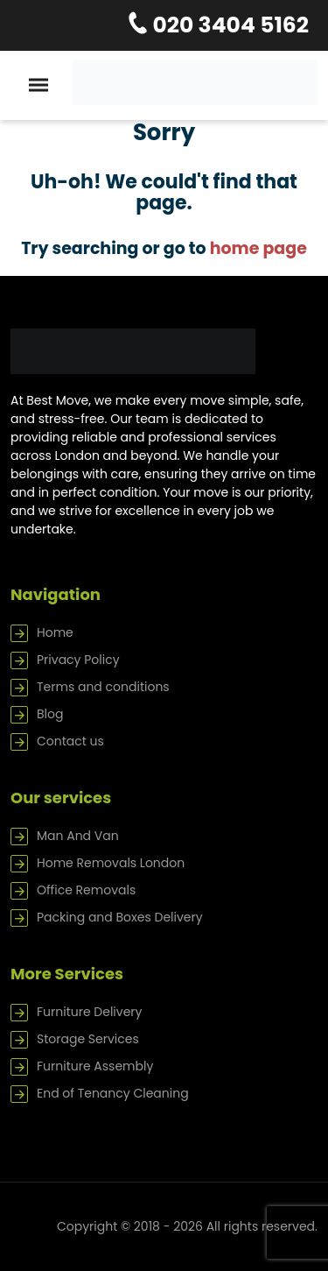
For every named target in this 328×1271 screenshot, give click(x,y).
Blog (50, 714)
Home (55, 632)
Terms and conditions (103, 687)
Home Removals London (111, 863)
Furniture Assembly (95, 1066)
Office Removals (86, 890)
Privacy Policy (78, 659)
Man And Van (78, 835)
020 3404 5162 (228, 25)
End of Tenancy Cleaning (113, 1093)
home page (258, 248)
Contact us (70, 741)
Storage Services (88, 1039)
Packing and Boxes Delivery (120, 917)
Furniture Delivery (89, 1011)
